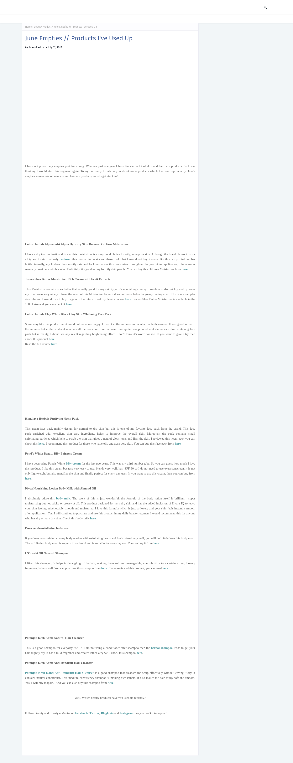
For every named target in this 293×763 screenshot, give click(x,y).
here (185, 269)
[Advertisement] (110, 208)
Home (28, 26)
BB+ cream (73, 463)
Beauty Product (42, 26)
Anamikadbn (36, 47)
